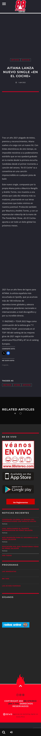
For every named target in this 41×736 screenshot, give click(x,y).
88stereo (7, 385)
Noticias (26, 60)
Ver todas (7, 555)
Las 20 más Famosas (11, 586)
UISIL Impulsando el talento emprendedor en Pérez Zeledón (17, 529)
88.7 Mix (5, 579)
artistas (27, 385)
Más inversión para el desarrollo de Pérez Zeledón (20, 538)
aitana (17, 385)
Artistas (15, 60)
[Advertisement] (20, 33)
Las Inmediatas (9, 571)
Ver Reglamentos (20, 502)
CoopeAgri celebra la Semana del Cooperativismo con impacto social (19, 520)
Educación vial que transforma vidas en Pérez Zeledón (20, 547)
